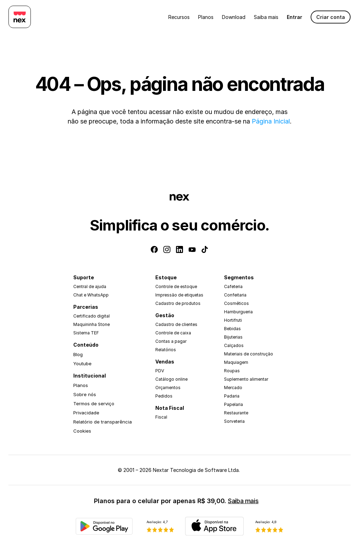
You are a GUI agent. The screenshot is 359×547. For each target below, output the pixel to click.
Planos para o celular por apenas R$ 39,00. (176, 501)
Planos (206, 17)
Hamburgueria (238, 311)
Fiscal (161, 417)
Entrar (294, 17)
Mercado (233, 387)
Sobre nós (84, 394)
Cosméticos (236, 303)
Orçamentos (168, 387)
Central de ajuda (89, 286)
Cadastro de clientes (176, 324)
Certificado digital (91, 316)
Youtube (82, 363)
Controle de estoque (176, 286)
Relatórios (165, 349)
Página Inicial (271, 121)
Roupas (232, 370)
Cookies (82, 431)
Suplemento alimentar (246, 379)
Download (233, 17)
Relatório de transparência (102, 422)
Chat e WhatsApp (91, 295)
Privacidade (86, 412)
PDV (159, 370)
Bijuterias (233, 337)
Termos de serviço (93, 403)
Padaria (231, 396)
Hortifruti (233, 320)
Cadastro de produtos (178, 303)
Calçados (234, 345)
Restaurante (236, 412)
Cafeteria (233, 286)
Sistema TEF (86, 332)
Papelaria (233, 404)
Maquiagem (236, 362)
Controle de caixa (173, 332)
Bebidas (232, 328)
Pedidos (163, 396)
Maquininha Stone (91, 324)
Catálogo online (171, 379)
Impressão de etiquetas (179, 295)
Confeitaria (235, 295)
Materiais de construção (248, 353)
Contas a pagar (171, 341)
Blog (78, 354)
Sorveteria (234, 421)
